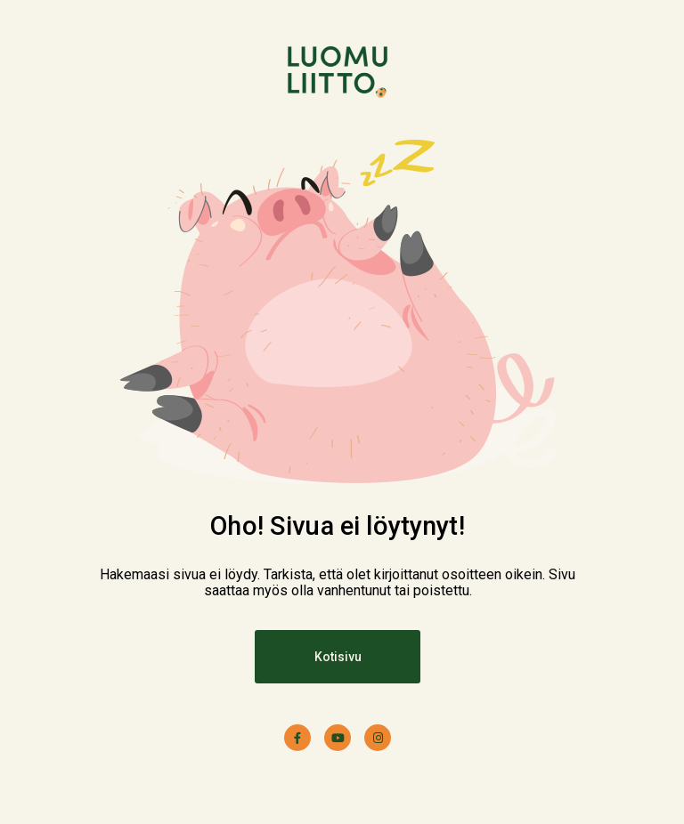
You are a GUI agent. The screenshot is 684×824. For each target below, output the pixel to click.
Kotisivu (338, 657)
